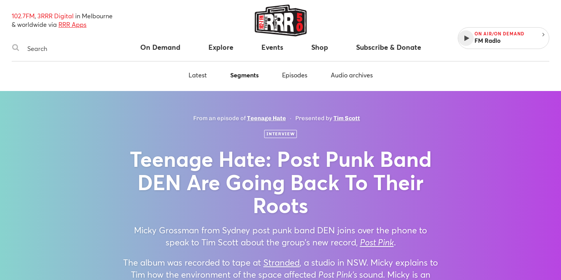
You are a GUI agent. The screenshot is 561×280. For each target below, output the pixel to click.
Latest (198, 75)
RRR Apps (72, 24)
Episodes (294, 75)
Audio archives (352, 75)
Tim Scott (346, 118)
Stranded (281, 262)
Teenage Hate (266, 118)
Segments (244, 75)
